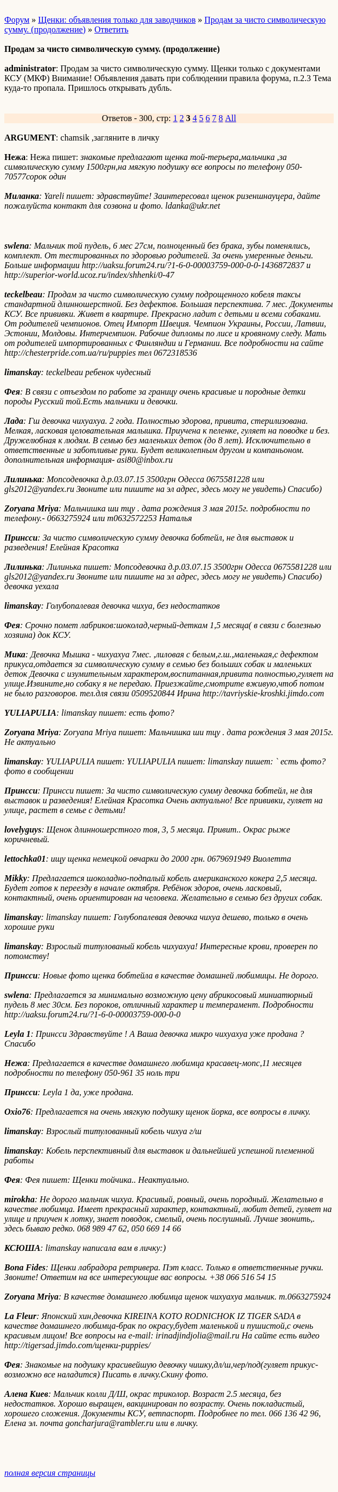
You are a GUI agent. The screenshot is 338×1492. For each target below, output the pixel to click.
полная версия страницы (49, 1472)
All (230, 118)
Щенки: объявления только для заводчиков (117, 19)
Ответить (111, 29)
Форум (16, 19)
